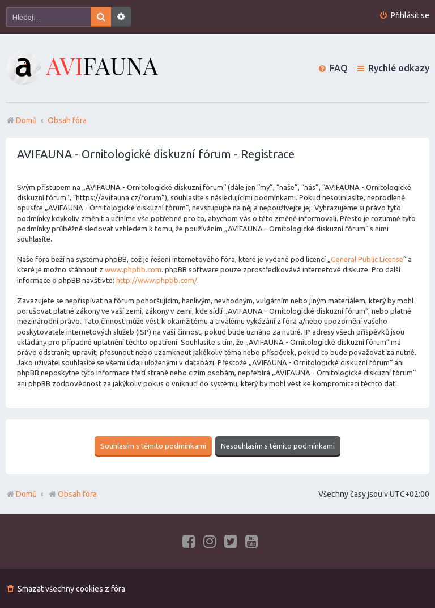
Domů (26, 493)
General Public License (367, 259)
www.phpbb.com (133, 269)
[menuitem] (404, 15)
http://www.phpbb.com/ (156, 280)
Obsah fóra (72, 493)
